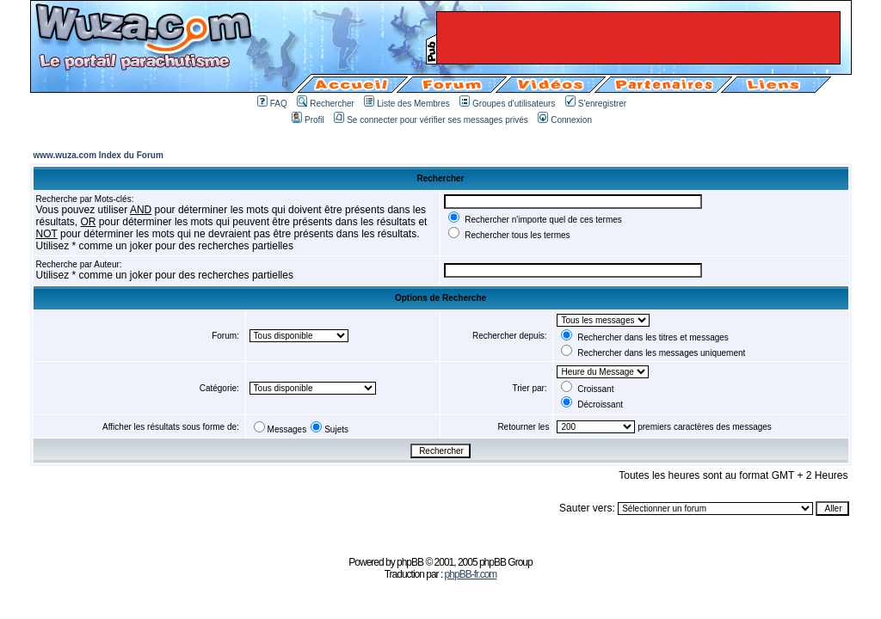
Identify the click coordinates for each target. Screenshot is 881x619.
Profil (308, 120)
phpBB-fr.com (471, 574)
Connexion (565, 120)
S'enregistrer (595, 103)
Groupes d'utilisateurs (507, 103)
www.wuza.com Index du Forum (98, 155)
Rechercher (325, 103)
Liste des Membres (406, 103)
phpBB (410, 562)
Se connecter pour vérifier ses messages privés (431, 120)
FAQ (272, 103)
